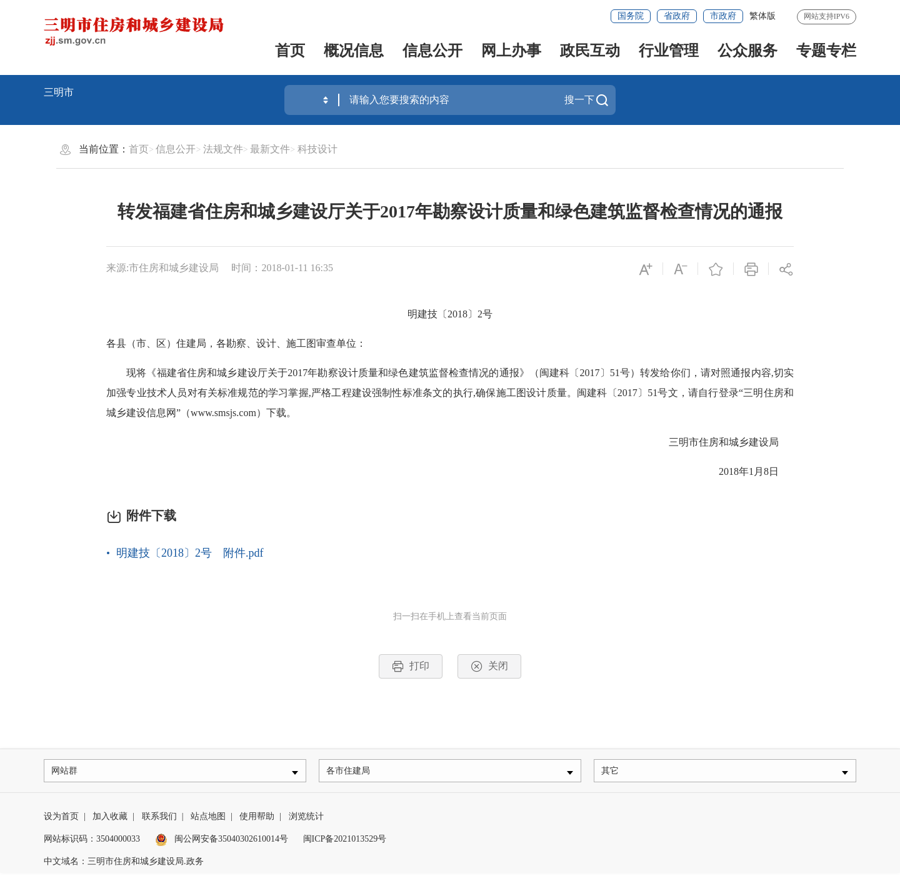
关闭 (489, 666)
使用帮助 (256, 819)
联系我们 (159, 819)
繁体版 (762, 16)
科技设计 (318, 149)
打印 (410, 666)
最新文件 (270, 149)
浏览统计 (306, 819)
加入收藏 (110, 819)
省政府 (677, 16)
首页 (290, 50)
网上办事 (511, 50)
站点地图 (208, 819)
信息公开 (432, 50)
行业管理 (669, 50)
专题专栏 (826, 50)
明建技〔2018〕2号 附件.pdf (190, 553)
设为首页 (61, 819)
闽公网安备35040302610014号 (222, 842)
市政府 (723, 16)
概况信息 (354, 50)
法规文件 (223, 149)
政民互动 (590, 50)
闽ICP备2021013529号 (345, 842)
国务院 (631, 16)
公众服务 (748, 50)
